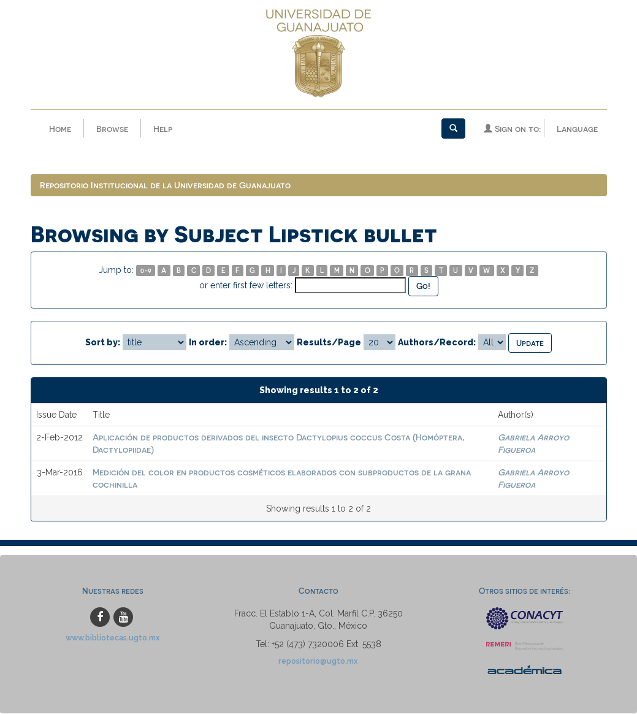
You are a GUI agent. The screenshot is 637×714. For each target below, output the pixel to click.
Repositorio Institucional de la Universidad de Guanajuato (165, 185)
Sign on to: (512, 128)
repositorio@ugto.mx (318, 661)
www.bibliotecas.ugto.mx (113, 638)
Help (162, 128)
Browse (112, 128)
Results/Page (329, 342)
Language (577, 128)
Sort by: (102, 342)
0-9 (145, 271)
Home (60, 128)
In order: (208, 342)
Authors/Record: (437, 342)
